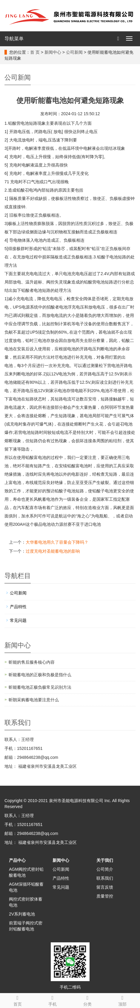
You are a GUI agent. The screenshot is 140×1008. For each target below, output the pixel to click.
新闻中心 (52, 52)
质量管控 (104, 896)
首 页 (35, 52)
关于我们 (104, 860)
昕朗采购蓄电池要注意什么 (34, 699)
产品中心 (17, 860)
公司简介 (104, 869)
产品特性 (18, 606)
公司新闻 (74, 52)
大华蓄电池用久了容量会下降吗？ (57, 542)
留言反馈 (104, 887)
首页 (17, 1000)
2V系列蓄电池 (22, 914)
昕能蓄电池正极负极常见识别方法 (40, 687)
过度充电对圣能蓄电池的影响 (53, 551)
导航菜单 (14, 38)
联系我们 (104, 878)
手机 (52, 1000)
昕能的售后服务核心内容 (32, 662)
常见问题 (18, 620)
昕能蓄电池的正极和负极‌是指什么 (40, 674)
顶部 (122, 1000)
